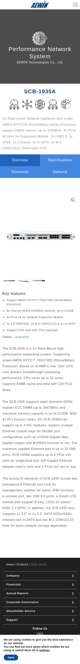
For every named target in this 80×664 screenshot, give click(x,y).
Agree (11, 657)
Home (10, 564)
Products (22, 564)
